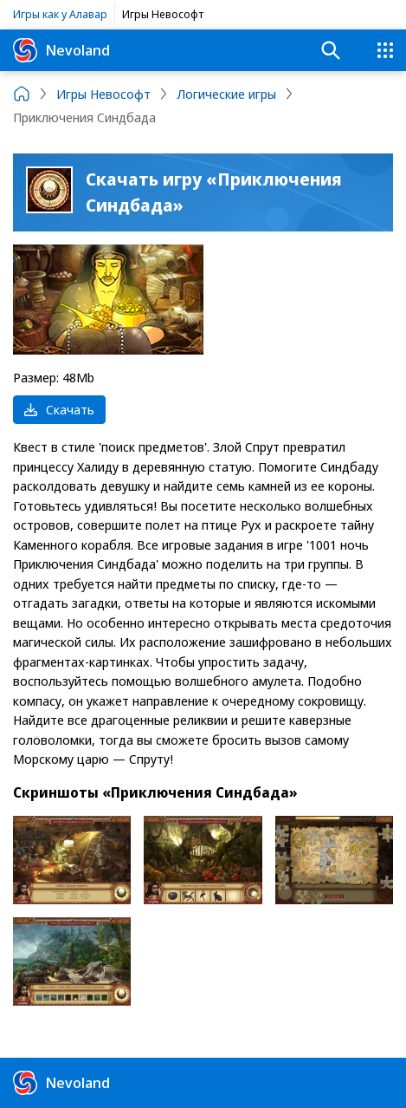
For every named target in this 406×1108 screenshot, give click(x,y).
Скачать (59, 409)
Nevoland (61, 50)
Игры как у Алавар (60, 14)
